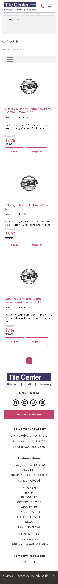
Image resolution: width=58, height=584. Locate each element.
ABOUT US (29, 507)
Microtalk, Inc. (45, 575)
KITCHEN (29, 487)
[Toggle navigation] (10, 59)
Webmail (29, 562)
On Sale (17, 49)
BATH (29, 492)
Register (37, 151)
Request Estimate (29, 414)
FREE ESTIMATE (29, 517)
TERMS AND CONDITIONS (29, 544)
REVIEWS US (29, 539)
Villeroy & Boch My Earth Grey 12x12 (26, 207)
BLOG (29, 521)
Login (14, 151)
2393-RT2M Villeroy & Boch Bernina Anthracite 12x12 (24, 300)
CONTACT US (29, 534)
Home (5, 49)
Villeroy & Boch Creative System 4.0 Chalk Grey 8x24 (28, 110)
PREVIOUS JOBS (29, 502)
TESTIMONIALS (29, 526)
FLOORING (29, 497)
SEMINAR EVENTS (29, 512)
